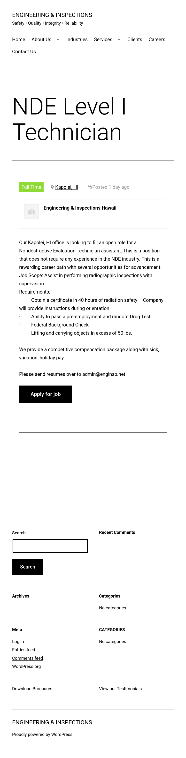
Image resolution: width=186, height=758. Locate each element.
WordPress (61, 734)
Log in (18, 641)
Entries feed (23, 649)
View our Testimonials (120, 688)
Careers (157, 39)
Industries (77, 39)
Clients (134, 39)
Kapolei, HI (66, 187)
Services (103, 39)
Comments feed (27, 658)
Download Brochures (32, 688)
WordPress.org (26, 666)
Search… (20, 532)
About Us (41, 39)
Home (18, 39)
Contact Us (24, 51)
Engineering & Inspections (52, 15)
